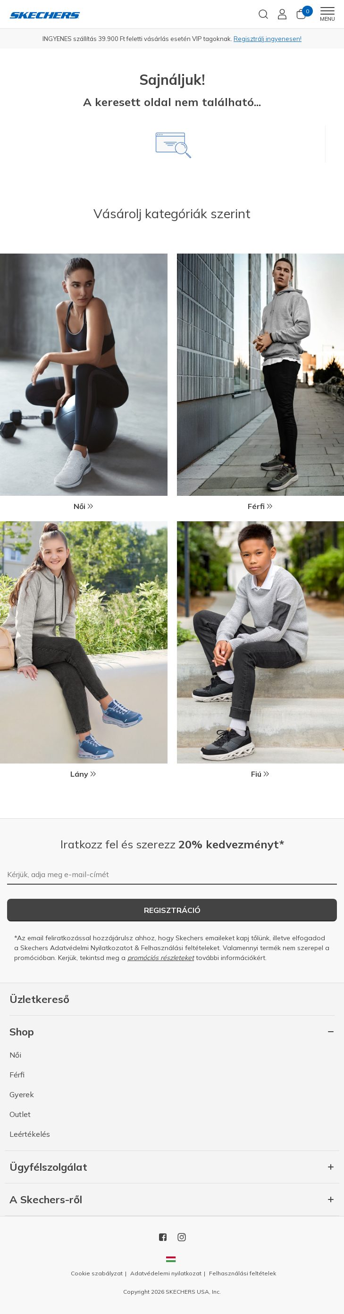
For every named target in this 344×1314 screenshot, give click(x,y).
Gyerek (21, 1094)
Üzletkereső (39, 999)
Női (15, 1054)
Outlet (20, 1114)
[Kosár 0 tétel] (301, 17)
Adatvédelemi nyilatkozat (165, 1273)
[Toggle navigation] (327, 10)
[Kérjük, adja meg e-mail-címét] (172, 875)
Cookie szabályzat (97, 1273)
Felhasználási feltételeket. (181, 948)
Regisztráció (172, 910)
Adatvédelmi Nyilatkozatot (91, 948)
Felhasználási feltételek (242, 1273)
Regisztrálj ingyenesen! (268, 38)
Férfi (17, 1074)
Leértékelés (29, 1134)
